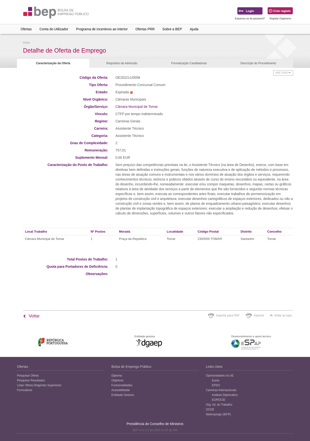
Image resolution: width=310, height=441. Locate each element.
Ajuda (194, 29)
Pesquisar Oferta (28, 375)
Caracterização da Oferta (53, 63)
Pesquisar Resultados (31, 380)
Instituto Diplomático (225, 395)
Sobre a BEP (172, 29)
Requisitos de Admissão (121, 63)
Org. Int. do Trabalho (219, 404)
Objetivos (117, 380)
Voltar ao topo (281, 315)
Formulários (24, 390)
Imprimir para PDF (228, 315)
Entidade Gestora (122, 395)
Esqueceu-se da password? (250, 18)
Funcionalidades (121, 385)
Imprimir (259, 315)
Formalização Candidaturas (189, 63)
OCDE (210, 409)
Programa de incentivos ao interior (102, 29)
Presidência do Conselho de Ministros (154, 424)
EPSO (216, 385)
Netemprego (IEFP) (218, 414)
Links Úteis (214, 367)
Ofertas (26, 29)
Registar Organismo (280, 18)
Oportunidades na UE (219, 375)
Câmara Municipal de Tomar (137, 107)
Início (26, 42)
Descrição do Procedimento (258, 63)
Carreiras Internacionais (221, 390)
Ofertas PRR (145, 29)
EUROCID (218, 400)
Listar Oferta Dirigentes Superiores (39, 385)
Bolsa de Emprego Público (131, 367)
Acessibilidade (120, 390)
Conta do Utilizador (53, 29)
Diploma (116, 375)
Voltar (31, 316)
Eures (215, 380)
